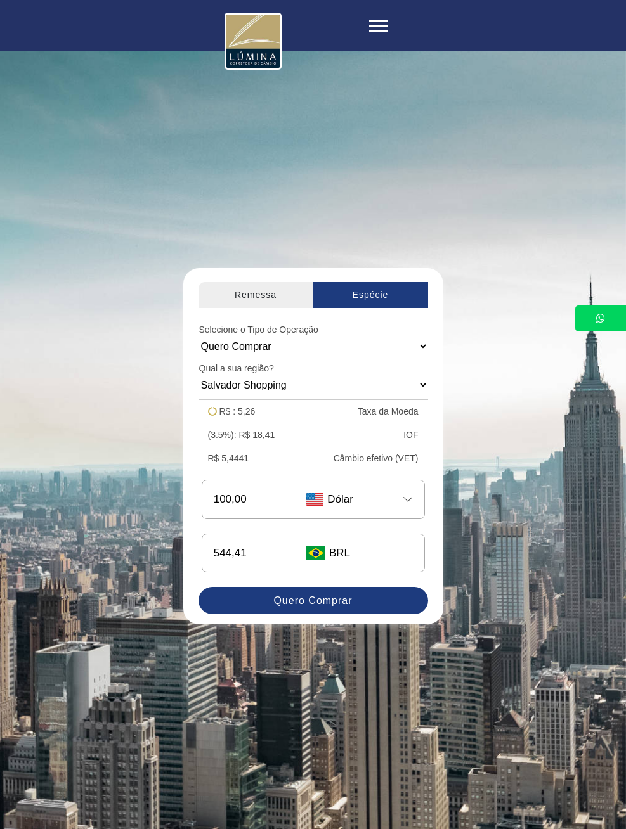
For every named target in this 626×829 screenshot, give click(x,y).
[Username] (248, 499)
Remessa (256, 295)
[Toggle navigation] (379, 25)
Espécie (371, 295)
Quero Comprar (312, 600)
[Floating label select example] (313, 346)
